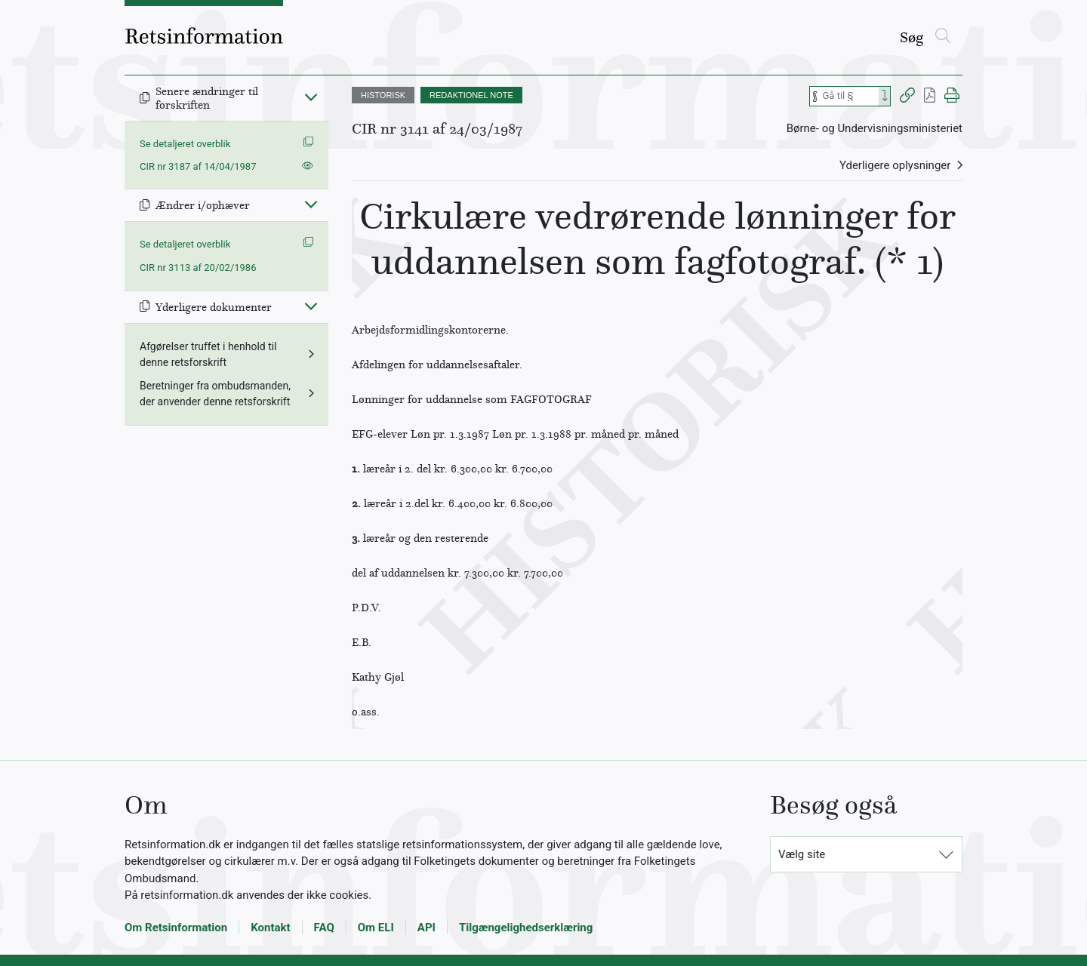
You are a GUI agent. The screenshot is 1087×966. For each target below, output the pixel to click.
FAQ (324, 927)
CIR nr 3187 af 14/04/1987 (198, 166)
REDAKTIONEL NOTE (471, 95)
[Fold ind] (311, 96)
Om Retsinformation (176, 927)
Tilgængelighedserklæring (526, 927)
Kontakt (270, 927)
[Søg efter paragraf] (849, 96)
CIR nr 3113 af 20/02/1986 (198, 267)
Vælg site (801, 854)
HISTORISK (383, 95)
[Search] (885, 96)
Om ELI (376, 927)
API (426, 927)
